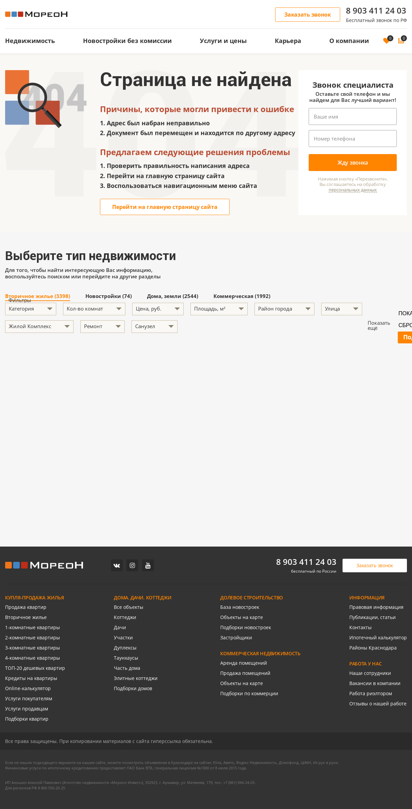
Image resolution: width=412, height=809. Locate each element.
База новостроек (239, 607)
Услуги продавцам (26, 708)
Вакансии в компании (374, 683)
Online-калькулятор (28, 688)
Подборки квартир (26, 719)
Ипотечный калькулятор (378, 637)
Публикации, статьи (372, 617)
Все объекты (128, 607)
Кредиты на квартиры (31, 678)
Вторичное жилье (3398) (37, 296)
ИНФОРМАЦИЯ (367, 597)
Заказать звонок (307, 14)
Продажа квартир (25, 607)
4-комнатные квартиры (32, 658)
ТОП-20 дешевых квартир (35, 668)
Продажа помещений (245, 673)
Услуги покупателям (28, 698)
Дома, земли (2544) (172, 296)
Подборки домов (133, 688)
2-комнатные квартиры (32, 637)
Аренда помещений (243, 663)
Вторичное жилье (26, 617)
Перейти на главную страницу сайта (165, 207)
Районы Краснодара (373, 647)
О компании (349, 41)
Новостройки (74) (108, 296)
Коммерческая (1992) (241, 296)
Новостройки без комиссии (127, 41)
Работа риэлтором (370, 693)
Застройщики (236, 637)
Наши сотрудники (370, 673)
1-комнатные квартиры (32, 627)
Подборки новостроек (245, 627)
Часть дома (127, 668)
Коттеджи (125, 617)
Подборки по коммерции (249, 693)
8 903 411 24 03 (376, 10)
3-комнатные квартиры (32, 647)
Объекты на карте (241, 617)
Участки (123, 637)
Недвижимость (30, 41)
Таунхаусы (126, 658)
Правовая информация (376, 607)
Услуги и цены (223, 41)
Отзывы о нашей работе (378, 703)
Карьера (288, 41)
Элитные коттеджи (136, 678)
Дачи (120, 627)
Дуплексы (125, 647)
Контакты (360, 627)
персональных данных (353, 190)
